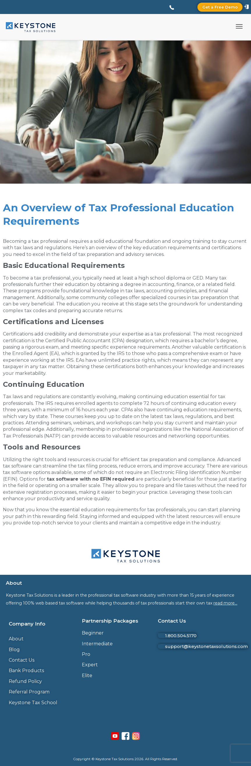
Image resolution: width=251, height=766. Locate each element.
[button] (239, 27)
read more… (225, 603)
